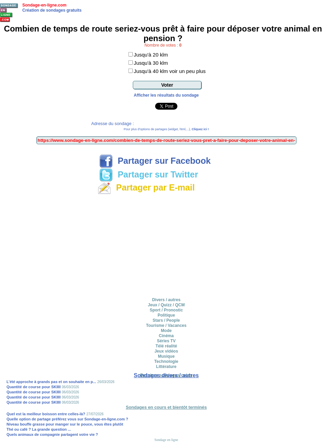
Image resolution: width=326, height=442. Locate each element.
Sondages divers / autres (166, 375)
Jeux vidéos (166, 351)
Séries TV (166, 341)
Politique (166, 315)
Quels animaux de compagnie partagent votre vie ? (52, 434)
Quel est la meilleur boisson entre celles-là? (46, 414)
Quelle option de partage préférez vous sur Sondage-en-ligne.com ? (67, 419)
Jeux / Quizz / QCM (166, 305)
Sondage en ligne (166, 440)
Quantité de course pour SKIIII (34, 387)
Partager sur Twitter (148, 174)
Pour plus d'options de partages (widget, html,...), (166, 129)
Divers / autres (166, 299)
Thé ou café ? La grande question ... (39, 429)
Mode (166, 330)
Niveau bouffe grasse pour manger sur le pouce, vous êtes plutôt (65, 424)
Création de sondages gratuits (52, 10)
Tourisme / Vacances (166, 325)
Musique (166, 356)
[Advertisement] (166, 245)
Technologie (166, 361)
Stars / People (166, 320)
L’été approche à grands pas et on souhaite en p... (51, 382)
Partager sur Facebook (155, 160)
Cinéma (166, 335)
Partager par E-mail (146, 187)
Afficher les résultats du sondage (166, 95)
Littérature (166, 366)
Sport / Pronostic (166, 310)
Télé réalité (166, 346)
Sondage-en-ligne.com (44, 5)
